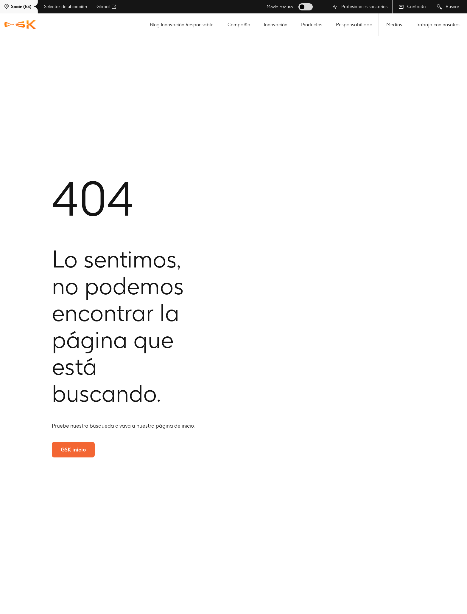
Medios (394, 24)
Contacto (412, 6)
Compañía (239, 24)
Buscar (448, 7)
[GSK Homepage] (20, 25)
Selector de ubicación (65, 6)
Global (106, 6)
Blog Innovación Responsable (182, 24)
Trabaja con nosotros (438, 24)
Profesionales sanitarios (359, 7)
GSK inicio (73, 449)
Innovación (275, 24)
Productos (311, 24)
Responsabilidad (354, 24)
